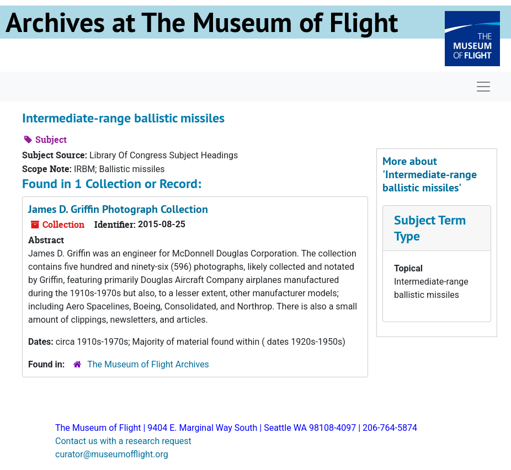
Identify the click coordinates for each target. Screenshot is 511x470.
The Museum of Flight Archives (148, 364)
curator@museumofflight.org (111, 454)
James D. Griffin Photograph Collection (118, 209)
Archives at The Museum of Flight (202, 22)
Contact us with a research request (123, 441)
